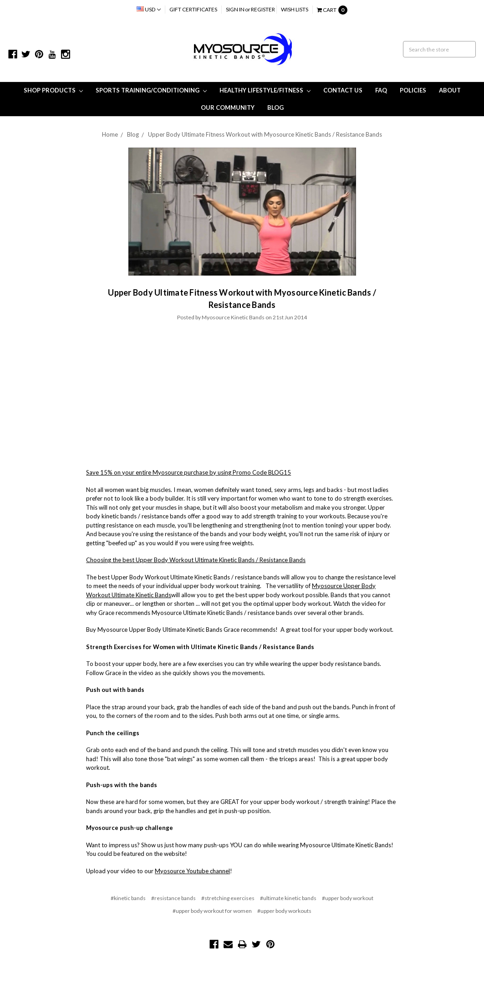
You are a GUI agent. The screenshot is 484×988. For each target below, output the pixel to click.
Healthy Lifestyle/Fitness (265, 90)
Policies (413, 90)
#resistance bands (173, 898)
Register (263, 9)
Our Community (228, 107)
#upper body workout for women (212, 910)
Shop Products (53, 90)
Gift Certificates (193, 9)
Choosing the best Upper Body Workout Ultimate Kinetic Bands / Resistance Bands (196, 559)
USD (149, 9)
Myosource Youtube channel (192, 871)
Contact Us (342, 90)
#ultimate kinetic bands (288, 898)
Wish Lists (294, 9)
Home (110, 134)
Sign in (235, 9)
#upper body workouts (284, 910)
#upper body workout (347, 898)
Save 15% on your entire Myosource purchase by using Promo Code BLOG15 (188, 472)
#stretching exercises (228, 898)
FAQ (381, 90)
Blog (275, 107)
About (450, 90)
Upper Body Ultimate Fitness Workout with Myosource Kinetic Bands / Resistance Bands (265, 134)
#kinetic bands (128, 898)
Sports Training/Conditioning (151, 90)
